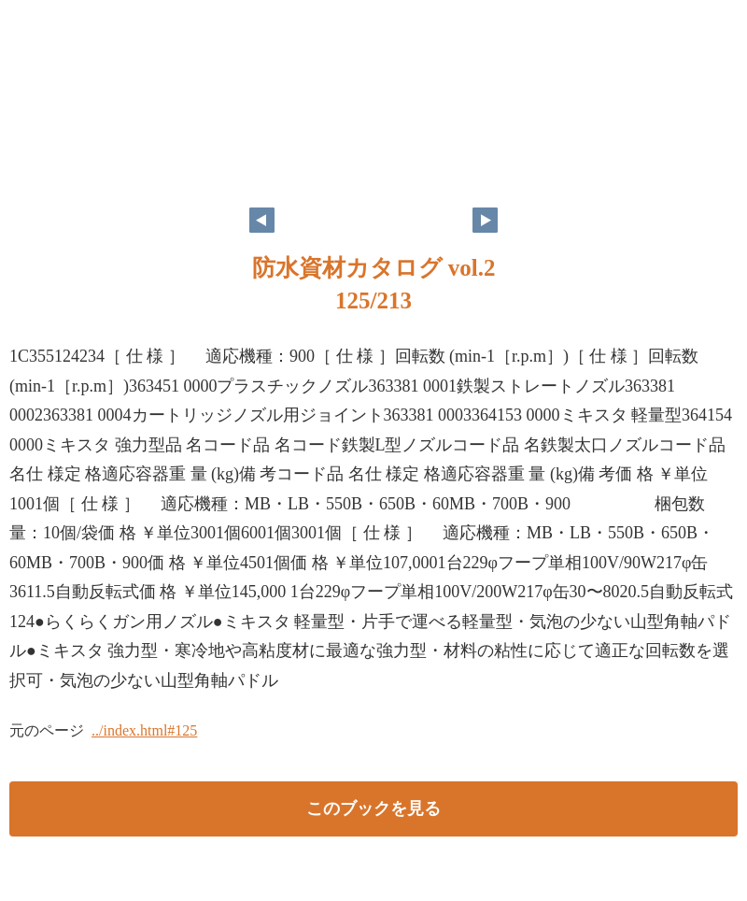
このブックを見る (373, 808)
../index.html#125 (144, 730)
